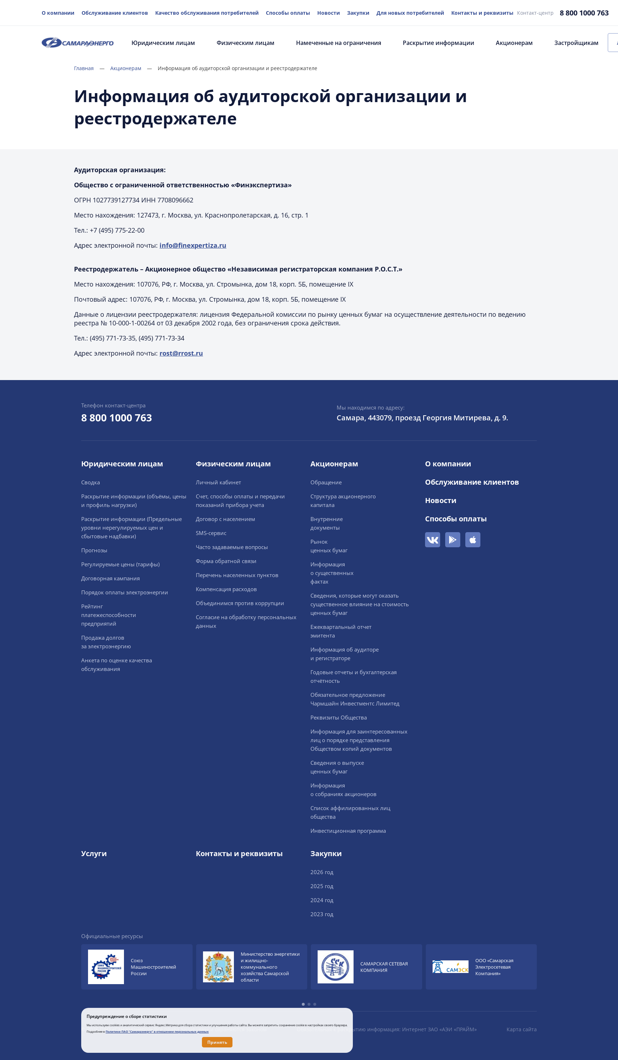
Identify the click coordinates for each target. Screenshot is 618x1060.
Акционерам (514, 43)
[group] (137, 967)
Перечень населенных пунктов (237, 575)
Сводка (90, 482)
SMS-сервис (211, 532)
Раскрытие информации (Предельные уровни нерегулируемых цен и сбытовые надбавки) (131, 527)
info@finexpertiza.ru (193, 245)
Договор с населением (225, 518)
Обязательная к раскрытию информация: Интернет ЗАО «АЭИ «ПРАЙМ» (387, 1029)
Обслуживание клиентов (115, 12)
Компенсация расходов (226, 589)
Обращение (326, 482)
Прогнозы (94, 550)
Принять (217, 1042)
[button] (303, 1004)
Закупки (358, 12)
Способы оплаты (288, 12)
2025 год (321, 886)
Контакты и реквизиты (482, 12)
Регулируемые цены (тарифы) (120, 564)
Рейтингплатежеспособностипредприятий (108, 615)
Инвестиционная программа (348, 830)
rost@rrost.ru (181, 353)
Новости (328, 12)
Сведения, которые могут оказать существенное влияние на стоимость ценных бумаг (359, 604)
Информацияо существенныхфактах (332, 573)
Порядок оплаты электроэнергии (124, 592)
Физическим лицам (246, 43)
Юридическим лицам (163, 43)
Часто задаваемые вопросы (232, 546)
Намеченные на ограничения (338, 43)
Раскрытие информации (438, 43)
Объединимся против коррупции (240, 603)
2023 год (321, 914)
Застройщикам (576, 43)
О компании (58, 12)
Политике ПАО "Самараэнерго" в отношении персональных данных (157, 1031)
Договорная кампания (110, 578)
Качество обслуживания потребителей (207, 12)
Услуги (94, 853)
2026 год (321, 872)
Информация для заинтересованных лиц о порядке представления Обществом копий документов (358, 740)
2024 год (321, 900)
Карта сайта (522, 1029)
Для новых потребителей (410, 12)
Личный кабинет (218, 482)
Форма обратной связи (226, 561)
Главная (89, 68)
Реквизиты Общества (338, 717)
